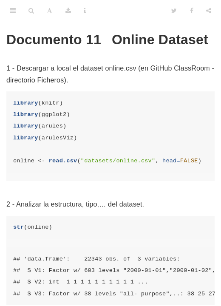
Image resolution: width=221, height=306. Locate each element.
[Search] (31, 10)
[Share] (209, 10)
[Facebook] (192, 10)
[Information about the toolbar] (84, 10)
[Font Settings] (49, 10)
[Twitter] (174, 10)
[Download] (68, 10)
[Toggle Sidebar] (12, 10)
